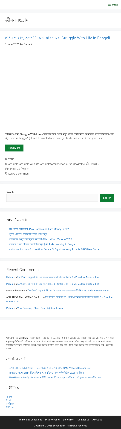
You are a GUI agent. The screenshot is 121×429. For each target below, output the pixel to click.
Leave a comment (18, 173)
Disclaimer (68, 419)
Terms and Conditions (30, 419)
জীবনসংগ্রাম (92, 164)
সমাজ (9, 396)
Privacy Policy (52, 419)
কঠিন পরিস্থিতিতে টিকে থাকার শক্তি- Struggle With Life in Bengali (57, 38)
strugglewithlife (75, 164)
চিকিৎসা (10, 407)
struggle (13, 164)
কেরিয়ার (10, 403)
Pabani (9, 277)
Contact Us (83, 419)
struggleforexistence (52, 164)
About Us (97, 419)
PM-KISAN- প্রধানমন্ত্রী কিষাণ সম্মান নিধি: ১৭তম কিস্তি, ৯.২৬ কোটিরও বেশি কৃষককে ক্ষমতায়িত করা (55, 377)
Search (10, 192)
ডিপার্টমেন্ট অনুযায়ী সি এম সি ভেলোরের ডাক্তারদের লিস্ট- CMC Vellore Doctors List (58, 277)
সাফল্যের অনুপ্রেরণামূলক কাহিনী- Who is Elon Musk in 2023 (40, 239)
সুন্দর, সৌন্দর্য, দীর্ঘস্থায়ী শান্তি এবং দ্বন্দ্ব (28, 234)
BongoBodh (59, 425)
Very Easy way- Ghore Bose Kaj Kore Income (40, 308)
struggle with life (29, 164)
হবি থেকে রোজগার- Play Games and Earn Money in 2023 (39, 229)
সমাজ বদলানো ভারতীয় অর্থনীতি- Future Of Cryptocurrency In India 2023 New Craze (54, 249)
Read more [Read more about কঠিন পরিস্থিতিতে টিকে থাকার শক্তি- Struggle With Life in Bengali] (14, 147)
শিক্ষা (11, 159)
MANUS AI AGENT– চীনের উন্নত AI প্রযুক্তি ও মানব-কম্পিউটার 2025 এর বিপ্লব (46, 372)
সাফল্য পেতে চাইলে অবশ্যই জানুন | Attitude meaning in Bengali (42, 244)
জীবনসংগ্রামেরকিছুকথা (17, 168)
